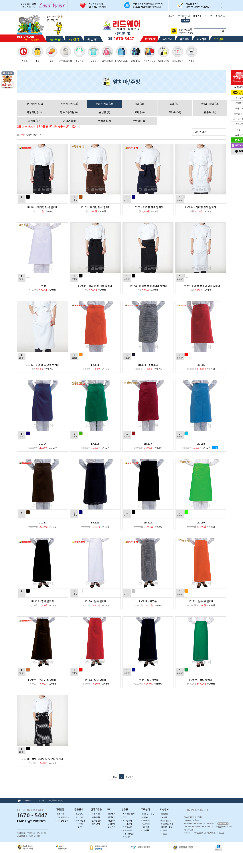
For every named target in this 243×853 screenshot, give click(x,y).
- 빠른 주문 (95, 817)
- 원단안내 (78, 823)
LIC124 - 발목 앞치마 (95, 680)
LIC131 (42, 286)
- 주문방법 (78, 814)
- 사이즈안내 (79, 820)
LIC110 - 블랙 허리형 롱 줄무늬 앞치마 (42, 759)
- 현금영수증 (126, 830)
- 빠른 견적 (95, 823)
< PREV (113, 776)
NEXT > (129, 776)
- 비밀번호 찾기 (166, 823)
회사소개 (28, 800)
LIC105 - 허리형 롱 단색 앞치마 (95, 286)
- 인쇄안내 (78, 817)
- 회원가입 (164, 814)
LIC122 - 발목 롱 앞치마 (201, 601)
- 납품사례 (145, 823)
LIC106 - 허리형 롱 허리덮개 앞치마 (148, 286)
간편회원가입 (184, 15)
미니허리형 (34, 103)
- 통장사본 (125, 836)
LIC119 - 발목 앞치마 (42, 601)
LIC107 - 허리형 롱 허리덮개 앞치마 (200, 286)
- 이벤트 (144, 817)
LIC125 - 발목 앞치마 (148, 680)
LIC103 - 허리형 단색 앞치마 (148, 207)
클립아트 (184, 39)
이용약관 (40, 800)
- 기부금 (163, 830)
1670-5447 (124, 38)
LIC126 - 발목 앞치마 (200, 680)
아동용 (104, 121)
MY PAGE (150, 39)
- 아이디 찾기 (165, 820)
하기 (92, 39)
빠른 (55, 39)
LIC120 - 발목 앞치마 (95, 601)
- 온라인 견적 (96, 820)
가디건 (69, 121)
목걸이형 (34, 112)
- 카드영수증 (126, 827)
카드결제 (219, 39)
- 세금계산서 (126, 823)
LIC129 (148, 522)
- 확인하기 (111, 820)
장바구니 (197, 15)
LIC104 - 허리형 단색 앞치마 (200, 207)
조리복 (175, 112)
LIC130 (201, 522)
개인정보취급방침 (55, 800)
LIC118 (201, 443)
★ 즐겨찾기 (221, 15)
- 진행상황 (111, 823)
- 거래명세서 (126, 820)
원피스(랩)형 (210, 103)
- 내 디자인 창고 (62, 817)
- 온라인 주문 (96, 814)
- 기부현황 (145, 830)
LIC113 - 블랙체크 (148, 365)
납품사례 (201, 39)
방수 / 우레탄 (69, 112)
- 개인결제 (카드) (128, 814)
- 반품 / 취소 (79, 827)
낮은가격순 (200, 132)
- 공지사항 (145, 827)
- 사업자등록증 (127, 833)
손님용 (104, 112)
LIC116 (95, 443)
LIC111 (95, 365)
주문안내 (167, 39)
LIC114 (42, 443)
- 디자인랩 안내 (62, 820)
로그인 (171, 15)
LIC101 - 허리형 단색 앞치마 (42, 207)
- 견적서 (124, 817)
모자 (140, 112)
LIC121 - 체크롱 (148, 601)
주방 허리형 (105, 103)
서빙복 (34, 121)
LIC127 (42, 522)
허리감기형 (69, 103)
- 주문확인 (111, 814)
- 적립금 (163, 833)
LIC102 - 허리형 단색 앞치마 (95, 207)
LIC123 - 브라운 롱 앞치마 (42, 680)
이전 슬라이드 (222, 2)
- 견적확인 (111, 817)
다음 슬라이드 (222, 8)
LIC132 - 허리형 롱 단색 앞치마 (42, 365)
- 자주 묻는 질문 (147, 814)
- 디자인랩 (60, 814)
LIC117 (148, 443)
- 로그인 (163, 817)
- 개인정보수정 (166, 827)
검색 (223, 31)
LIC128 (95, 522)
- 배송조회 (111, 827)
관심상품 (208, 15)
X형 (174, 103)
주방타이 (139, 121)
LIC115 (201, 365)
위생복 (210, 112)
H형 (140, 103)
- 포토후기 (145, 820)
